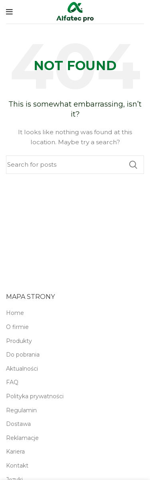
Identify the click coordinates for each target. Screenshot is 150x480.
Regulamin (21, 410)
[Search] (75, 164)
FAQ (12, 382)
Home (15, 313)
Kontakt (17, 465)
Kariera (15, 451)
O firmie (17, 327)
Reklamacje (22, 438)
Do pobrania (23, 354)
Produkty (19, 341)
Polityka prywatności (35, 396)
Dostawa (18, 424)
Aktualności (22, 368)
